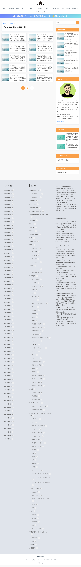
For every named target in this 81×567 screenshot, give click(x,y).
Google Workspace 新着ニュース (40, 217)
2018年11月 (9, 362)
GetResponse (55, 8)
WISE (17, 8)
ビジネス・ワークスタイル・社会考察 (40, 416)
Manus (68, 8)
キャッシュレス (37, 394)
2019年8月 (9, 337)
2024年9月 (9, 227)
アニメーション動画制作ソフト (41, 339)
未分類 (33, 547)
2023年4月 (9, 248)
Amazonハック (36, 191)
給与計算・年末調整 (38, 377)
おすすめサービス (38, 448)
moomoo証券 (35, 236)
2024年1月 (9, 237)
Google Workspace (8, 8)
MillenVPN (36, 253)
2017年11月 (9, 391)
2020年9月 (9, 294)
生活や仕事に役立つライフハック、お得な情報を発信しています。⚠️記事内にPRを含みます (40, 16)
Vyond (34, 322)
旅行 (32, 514)
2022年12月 (9, 259)
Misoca (40, 8)
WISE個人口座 (37, 274)
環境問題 (35, 374)
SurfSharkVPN (37, 264)
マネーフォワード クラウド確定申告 (41, 481)
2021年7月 (9, 277)
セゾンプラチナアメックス (40, 408)
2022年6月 (9, 269)
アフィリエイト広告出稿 (39, 428)
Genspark (34, 205)
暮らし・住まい (37, 498)
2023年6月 (9, 241)
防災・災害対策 (37, 384)
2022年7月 (9, 266)
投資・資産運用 (37, 401)
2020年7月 (9, 302)
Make (33, 225)
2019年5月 (9, 344)
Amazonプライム (37, 195)
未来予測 (35, 466)
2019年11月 (9, 330)
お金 (32, 391)
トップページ (26, 562)
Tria (34, 543)
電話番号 (34, 551)
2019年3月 (9, 351)
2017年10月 (9, 394)
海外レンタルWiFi (38, 531)
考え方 (35, 507)
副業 (34, 462)
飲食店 (35, 469)
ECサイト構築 (37, 281)
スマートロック (37, 343)
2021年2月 (9, 287)
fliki (34, 295)
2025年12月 (9, 191)
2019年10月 (9, 334)
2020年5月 (9, 309)
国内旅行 (35, 517)
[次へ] (32, 88)
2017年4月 (9, 408)
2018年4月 (9, 376)
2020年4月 (9, 312)
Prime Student (37, 198)
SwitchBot (35, 285)
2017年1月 (9, 419)
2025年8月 (9, 205)
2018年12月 (9, 359)
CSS (34, 424)
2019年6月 (9, 341)
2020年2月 (9, 319)
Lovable (34, 222)
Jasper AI (35, 302)
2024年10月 (9, 223)
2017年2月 (9, 416)
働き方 (35, 459)
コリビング (36, 494)
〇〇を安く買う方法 (38, 326)
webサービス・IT (37, 288)
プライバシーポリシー (52, 562)
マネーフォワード (31, 8)
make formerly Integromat (40, 305)
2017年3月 (9, 412)
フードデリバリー (38, 438)
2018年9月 (9, 369)
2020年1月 (9, 323)
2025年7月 (9, 209)
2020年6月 (9, 305)
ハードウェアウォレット (39, 350)
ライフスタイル (36, 491)
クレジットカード (40, 12)
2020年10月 (9, 291)
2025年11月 (9, 195)
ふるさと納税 (36, 336)
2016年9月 (9, 433)
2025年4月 (9, 220)
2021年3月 (9, 284)
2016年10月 (9, 430)
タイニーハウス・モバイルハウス (40, 502)
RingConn (75, 8)
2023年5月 (9, 245)
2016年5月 (9, 441)
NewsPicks (36, 312)
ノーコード (36, 346)
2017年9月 (9, 398)
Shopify (35, 315)
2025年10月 (9, 198)
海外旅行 (35, 520)
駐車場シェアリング (38, 387)
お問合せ (34, 562)
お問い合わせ (61, 122)
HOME (40, 559)
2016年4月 (9, 444)
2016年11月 (9, 426)
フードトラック (37, 442)
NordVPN (35, 257)
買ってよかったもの (38, 381)
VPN (23, 8)
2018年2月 (9, 383)
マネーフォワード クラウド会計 (41, 476)
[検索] (77, 22)
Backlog (47, 8)
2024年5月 (9, 234)
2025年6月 (9, 212)
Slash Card (36, 540)
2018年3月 (9, 380)
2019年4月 (9, 348)
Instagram (35, 298)
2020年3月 (9, 316)
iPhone (35, 357)
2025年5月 (9, 216)
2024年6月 (9, 230)
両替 (34, 527)
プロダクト (36, 353)
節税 (34, 455)
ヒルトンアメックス (38, 412)
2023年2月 (9, 255)
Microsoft (35, 309)
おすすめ (34, 278)
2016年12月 (9, 423)
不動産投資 (36, 398)
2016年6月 (9, 437)
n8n (63, 8)
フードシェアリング (38, 435)
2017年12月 (9, 387)
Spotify (35, 319)
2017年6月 (9, 401)
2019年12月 (9, 326)
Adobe (35, 291)
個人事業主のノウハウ (39, 445)
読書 (34, 510)
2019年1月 (9, 355)
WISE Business (37, 271)
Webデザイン (36, 421)
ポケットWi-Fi (37, 360)
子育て (35, 370)
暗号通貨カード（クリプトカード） (40, 536)
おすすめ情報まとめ (38, 329)
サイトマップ (41, 562)
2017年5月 (9, 405)
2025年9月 (9, 202)
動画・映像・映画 (38, 367)
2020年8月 (9, 298)
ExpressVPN (36, 250)
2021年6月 (9, 280)
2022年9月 (9, 262)
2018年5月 (9, 373)
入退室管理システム (38, 363)
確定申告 (35, 452)
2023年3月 (9, 252)
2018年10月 (9, 366)
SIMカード (36, 524)
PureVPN (35, 260)
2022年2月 (9, 273)
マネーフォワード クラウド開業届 (41, 486)
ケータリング (36, 431)
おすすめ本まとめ (38, 333)
